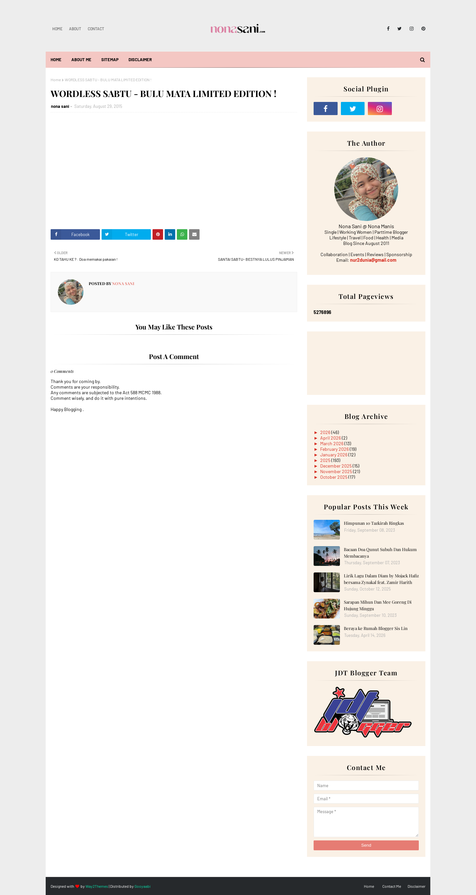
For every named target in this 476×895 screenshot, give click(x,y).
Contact (96, 28)
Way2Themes (96, 886)
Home (57, 28)
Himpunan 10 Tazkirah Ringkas (374, 523)
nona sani (60, 106)
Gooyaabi (142, 886)
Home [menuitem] (56, 59)
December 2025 (336, 466)
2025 (325, 460)
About (75, 28)
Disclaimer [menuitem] (140, 59)
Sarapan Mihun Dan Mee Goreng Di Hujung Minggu (378, 605)
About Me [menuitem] (81, 59)
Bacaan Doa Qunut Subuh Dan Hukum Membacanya (380, 552)
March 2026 (332, 443)
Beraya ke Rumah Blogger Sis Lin (376, 628)
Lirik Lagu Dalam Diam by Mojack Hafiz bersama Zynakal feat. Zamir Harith (381, 579)
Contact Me (391, 886)
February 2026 (335, 449)
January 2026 (334, 454)
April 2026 (331, 438)
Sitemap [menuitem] (110, 59)
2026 (325, 432)
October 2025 (334, 477)
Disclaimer (416, 886)
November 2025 (336, 471)
